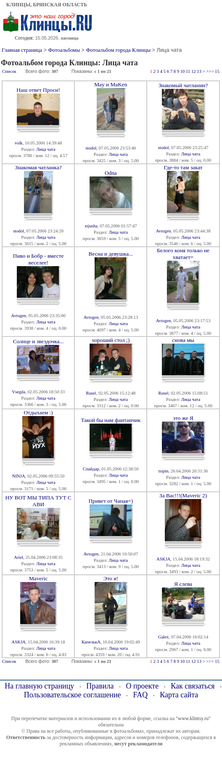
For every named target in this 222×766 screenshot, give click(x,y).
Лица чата (45, 149)
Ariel (18, 557)
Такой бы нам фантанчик (111, 420)
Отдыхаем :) (38, 412)
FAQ (140, 695)
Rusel (91, 393)
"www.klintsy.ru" (193, 718)
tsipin (164, 471)
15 (217, 71)
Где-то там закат (183, 167)
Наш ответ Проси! (38, 90)
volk (19, 143)
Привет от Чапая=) (110, 501)
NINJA (18, 476)
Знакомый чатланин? (183, 85)
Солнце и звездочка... (38, 341)
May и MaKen (110, 84)
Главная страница (22, 50)
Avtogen (163, 231)
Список (9, 71)
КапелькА (91, 642)
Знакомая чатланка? (38, 167)
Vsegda (18, 392)
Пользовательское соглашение (72, 695)
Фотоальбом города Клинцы (118, 50)
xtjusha (91, 226)
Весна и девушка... (111, 254)
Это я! (110, 578)
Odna (111, 173)
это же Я (183, 418)
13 (199, 71)
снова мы (183, 340)
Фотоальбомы (64, 50)
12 (193, 71)
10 (182, 71)
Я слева (183, 584)
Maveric (38, 578)
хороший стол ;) (111, 340)
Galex (163, 637)
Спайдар (91, 469)
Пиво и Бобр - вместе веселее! (38, 259)
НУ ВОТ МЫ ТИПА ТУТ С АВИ (38, 500)
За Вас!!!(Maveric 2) (183, 495)
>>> (210, 71)
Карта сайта (179, 695)
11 (188, 71)
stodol (90, 148)
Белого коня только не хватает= (183, 253)
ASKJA (163, 559)
